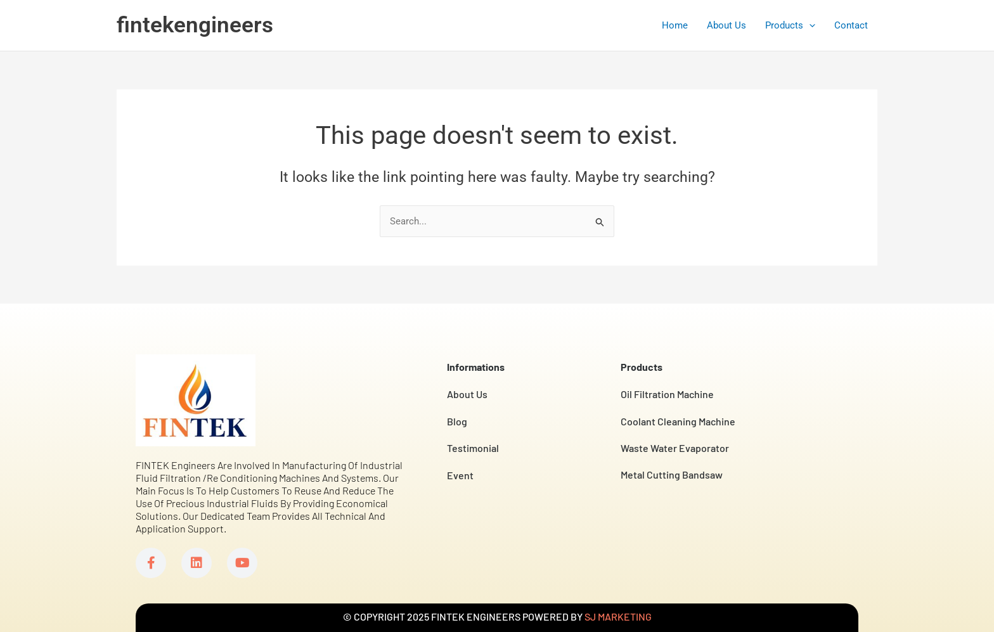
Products (790, 25)
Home (675, 25)
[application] (809, 25)
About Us (726, 25)
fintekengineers (195, 25)
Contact (851, 25)
